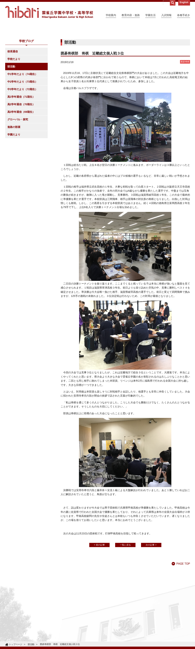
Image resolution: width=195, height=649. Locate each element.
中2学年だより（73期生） (22, 115)
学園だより (13, 168)
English (184, 2)
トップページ (15, 644)
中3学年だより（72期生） (22, 122)
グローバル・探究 (17, 152)
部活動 (11, 100)
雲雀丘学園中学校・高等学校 (49, 12)
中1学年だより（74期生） (22, 107)
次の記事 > (151, 578)
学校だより (13, 92)
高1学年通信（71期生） (21, 130)
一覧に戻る (125, 578)
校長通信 (12, 84)
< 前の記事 (99, 578)
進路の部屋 (13, 160)
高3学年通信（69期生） (21, 145)
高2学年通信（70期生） (21, 137)
